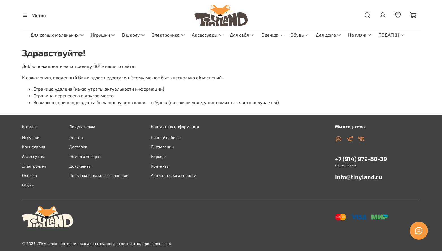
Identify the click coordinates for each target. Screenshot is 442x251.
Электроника (168, 34)
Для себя (242, 34)
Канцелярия (33, 146)
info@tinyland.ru (358, 176)
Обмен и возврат (85, 156)
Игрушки (103, 34)
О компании (162, 146)
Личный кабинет (166, 137)
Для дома (328, 34)
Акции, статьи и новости (173, 175)
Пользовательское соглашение (98, 175)
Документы (80, 166)
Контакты (160, 166)
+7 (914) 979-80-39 (361, 158)
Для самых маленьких (57, 34)
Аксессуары (207, 34)
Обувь (300, 34)
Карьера (159, 156)
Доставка (78, 146)
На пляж (360, 34)
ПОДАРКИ (391, 34)
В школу (133, 34)
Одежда (272, 34)
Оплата (76, 137)
